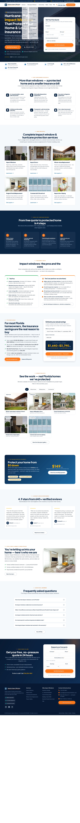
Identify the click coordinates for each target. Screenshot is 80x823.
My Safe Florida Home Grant (48, 699)
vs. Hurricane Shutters (47, 692)
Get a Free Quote (67, 702)
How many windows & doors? (52, 38)
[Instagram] (9, 707)
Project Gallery (29, 699)
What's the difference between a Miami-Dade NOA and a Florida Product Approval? (40, 611)
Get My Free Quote (13, 47)
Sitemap (73, 713)
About (50, 4)
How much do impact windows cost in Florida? (40, 601)
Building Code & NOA (46, 696)
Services (24, 4)
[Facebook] (6, 707)
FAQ (54, 4)
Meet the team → (10, 575)
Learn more (10, 174)
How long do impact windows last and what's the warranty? (40, 626)
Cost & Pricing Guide (46, 694)
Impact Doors (29, 692)
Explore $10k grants (27, 360)
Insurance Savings (46, 690)
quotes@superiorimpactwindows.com (68, 692)
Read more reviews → (40, 533)
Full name (48, 25)
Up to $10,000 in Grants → (69, 1)
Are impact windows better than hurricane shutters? (40, 616)
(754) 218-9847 (29, 47)
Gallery (46, 4)
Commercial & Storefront (31, 694)
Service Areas (41, 4)
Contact (69, 713)
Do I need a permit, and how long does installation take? (40, 621)
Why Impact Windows (32, 4)
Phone (47, 31)
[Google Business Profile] (12, 707)
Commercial (51, 390)
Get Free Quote (70, 4)
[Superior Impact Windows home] (12, 5)
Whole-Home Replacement (32, 696)
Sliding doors (42, 390)
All (26, 390)
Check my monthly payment (57, 473)
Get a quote (10, 203)
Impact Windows (29, 690)
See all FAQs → (40, 632)
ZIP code (62, 31)
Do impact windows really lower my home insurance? (40, 606)
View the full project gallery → (40, 443)
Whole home (33, 390)
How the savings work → (12, 360)
